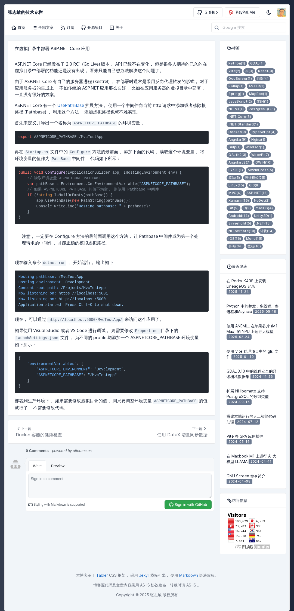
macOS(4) (264, 208)
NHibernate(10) (241, 231)
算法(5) (234, 178)
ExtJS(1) (235, 170)
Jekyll (144, 575)
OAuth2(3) (237, 155)
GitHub (207, 12)
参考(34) (235, 246)
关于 (116, 27)
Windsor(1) (255, 147)
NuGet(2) (262, 200)
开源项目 (92, 27)
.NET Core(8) (239, 117)
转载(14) (267, 231)
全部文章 (43, 27)
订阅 (67, 27)
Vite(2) (234, 71)
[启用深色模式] (268, 12)
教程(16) (254, 246)
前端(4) (262, 78)
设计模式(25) (255, 178)
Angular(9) (237, 139)
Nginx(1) (258, 139)
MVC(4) (235, 193)
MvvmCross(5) (260, 170)
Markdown (188, 575)
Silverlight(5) (239, 223)
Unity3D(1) (263, 216)
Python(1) (236, 63)
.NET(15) (263, 223)
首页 (18, 27)
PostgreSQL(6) (262, 109)
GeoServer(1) (240, 78)
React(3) (265, 71)
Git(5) (233, 208)
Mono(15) (254, 239)
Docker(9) (237, 132)
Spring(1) (236, 94)
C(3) (247, 208)
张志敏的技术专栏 (25, 12)
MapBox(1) (258, 94)
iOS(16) (234, 239)
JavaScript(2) (240, 101)
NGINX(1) (236, 109)
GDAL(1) (257, 63)
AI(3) (249, 71)
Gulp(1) (234, 147)
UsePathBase (70, 105)
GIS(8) (254, 185)
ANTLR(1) (257, 86)
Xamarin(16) (238, 200)
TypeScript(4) (263, 132)
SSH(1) (262, 101)
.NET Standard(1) (243, 124)
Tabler (102, 575)
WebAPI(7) (260, 155)
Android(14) (238, 216)
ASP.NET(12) (257, 193)
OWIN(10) (263, 162)
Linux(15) (236, 185)
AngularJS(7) (239, 162)
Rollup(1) (235, 86)
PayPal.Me (241, 12)
